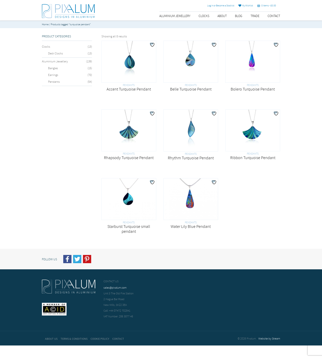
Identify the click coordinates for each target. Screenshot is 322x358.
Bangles (53, 68)
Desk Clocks (55, 54)
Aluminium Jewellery (174, 16)
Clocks (204, 16)
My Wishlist (245, 5)
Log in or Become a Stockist (220, 5)
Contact (274, 16)
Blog (238, 16)
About (222, 16)
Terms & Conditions (74, 339)
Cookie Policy (100, 339)
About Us (51, 339)
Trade (255, 16)
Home (45, 24)
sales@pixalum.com (115, 288)
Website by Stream (269, 339)
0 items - (266, 5)
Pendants (54, 82)
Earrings (53, 75)
